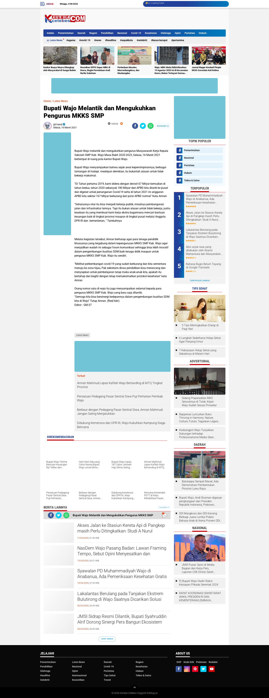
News (98, 40)
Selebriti (142, 40)
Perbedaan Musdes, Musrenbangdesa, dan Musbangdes (128, 70)
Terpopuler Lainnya (200, 281)
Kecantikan (78, 679)
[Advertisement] (163, 18)
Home (50, 3)
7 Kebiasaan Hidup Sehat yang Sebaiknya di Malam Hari (197, 352)
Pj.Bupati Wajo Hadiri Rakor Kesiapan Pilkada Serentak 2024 (198, 582)
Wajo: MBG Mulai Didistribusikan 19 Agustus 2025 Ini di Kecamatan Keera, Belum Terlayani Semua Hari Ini (171, 70)
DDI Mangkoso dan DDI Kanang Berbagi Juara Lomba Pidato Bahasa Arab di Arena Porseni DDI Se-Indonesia (199, 517)
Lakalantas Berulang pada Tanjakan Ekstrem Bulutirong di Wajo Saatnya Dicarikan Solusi (120, 596)
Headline (111, 40)
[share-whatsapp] (151, 126)
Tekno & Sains (192, 180)
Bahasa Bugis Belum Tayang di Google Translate (203, 265)
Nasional (122, 33)
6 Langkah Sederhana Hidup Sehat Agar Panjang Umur (200, 339)
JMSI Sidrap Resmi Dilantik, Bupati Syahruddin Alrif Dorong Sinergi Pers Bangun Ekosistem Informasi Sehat (121, 622)
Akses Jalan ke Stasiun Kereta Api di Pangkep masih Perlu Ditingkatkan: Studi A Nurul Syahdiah (121, 531)
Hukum (203, 33)
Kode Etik (189, 662)
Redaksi (213, 662)
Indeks (50, 33)
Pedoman (201, 662)
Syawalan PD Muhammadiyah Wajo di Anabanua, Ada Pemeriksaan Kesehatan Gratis (122, 573)
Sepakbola (127, 40)
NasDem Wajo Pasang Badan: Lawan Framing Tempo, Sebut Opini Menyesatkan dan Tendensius (121, 553)
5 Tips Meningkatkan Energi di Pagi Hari (200, 327)
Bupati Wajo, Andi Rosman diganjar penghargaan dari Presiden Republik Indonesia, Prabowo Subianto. (200, 501)
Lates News (56, 40)
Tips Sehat (110, 675)
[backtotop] (134, 688)
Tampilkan (164, 507)
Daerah (81, 33)
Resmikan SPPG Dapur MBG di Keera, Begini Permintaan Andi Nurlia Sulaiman (95, 70)
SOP (179, 662)
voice (113, 123)
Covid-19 (136, 33)
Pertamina (178, 40)
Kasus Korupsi (160, 40)
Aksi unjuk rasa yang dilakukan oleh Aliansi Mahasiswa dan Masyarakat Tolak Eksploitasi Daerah (203, 250)
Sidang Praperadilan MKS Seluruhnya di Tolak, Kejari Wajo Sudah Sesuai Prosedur (199, 401)
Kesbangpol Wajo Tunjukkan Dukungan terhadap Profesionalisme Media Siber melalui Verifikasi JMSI (196, 433)
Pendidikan (107, 33)
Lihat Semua (107, 639)
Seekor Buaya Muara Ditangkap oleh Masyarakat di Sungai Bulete (59, 69)
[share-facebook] (135, 126)
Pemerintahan (66, 33)
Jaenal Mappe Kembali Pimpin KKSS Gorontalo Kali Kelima (206, 69)
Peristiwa (190, 33)
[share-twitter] (143, 126)
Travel (107, 679)
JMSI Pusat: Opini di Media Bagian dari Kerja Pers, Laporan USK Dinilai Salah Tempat (198, 568)
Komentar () (163, 126)
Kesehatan (151, 33)
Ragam (93, 33)
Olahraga (166, 33)
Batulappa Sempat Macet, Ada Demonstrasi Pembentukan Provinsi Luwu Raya (200, 485)
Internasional (79, 675)
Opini (178, 33)
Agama (71, 40)
